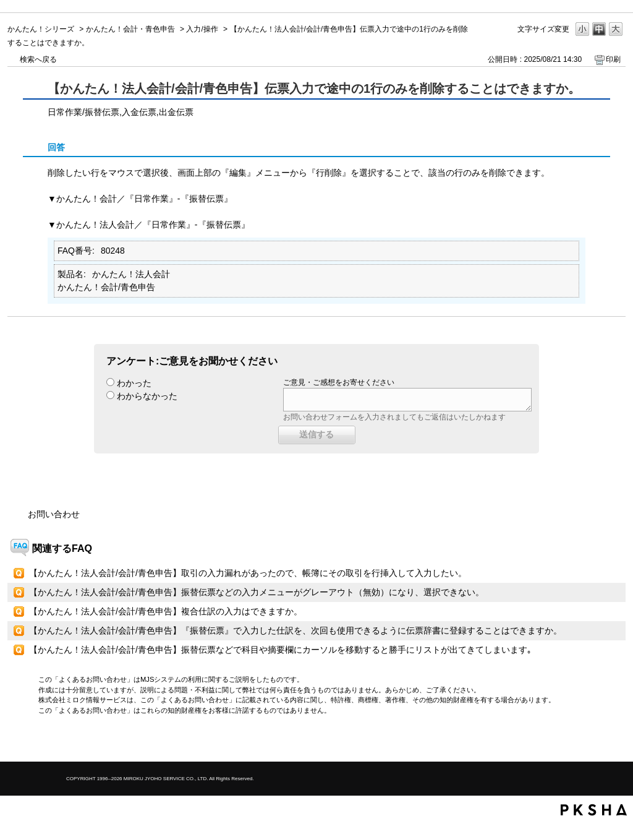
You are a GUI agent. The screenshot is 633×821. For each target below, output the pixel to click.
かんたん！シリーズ (40, 29)
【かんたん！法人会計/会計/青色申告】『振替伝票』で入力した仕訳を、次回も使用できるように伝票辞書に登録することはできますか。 (295, 630)
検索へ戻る (38, 59)
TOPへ (595, 741)
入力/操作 (202, 29)
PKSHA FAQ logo (594, 810)
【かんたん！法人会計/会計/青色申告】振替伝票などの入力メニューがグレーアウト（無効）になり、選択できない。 (256, 592)
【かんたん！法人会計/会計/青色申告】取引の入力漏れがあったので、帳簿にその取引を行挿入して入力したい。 (248, 573)
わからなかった (147, 396)
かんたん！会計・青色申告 (130, 29)
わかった (134, 383)
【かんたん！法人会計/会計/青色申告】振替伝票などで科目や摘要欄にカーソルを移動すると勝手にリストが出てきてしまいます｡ (280, 650)
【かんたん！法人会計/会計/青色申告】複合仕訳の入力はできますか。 (165, 611)
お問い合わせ (54, 514)
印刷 (613, 59)
